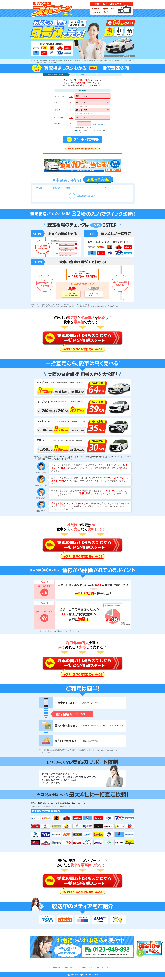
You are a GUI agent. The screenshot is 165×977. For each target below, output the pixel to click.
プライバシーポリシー (86, 967)
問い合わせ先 (103, 967)
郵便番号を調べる (99, 124)
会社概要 (58, 967)
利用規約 (70, 967)
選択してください (82, 96)
